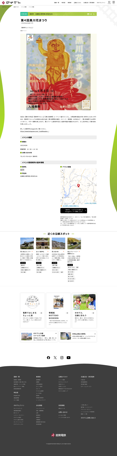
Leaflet (87, 203)
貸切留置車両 (84, 382)
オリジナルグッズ (18, 408)
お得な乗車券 (39, 384)
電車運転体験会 (17, 410)
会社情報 (39, 405)
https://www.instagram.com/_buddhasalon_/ (34, 131)
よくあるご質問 (62, 415)
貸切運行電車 (84, 384)
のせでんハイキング (63, 382)
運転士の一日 (62, 408)
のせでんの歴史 (17, 417)
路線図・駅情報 (17, 379)
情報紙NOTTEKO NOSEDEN (65, 388)
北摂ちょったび (62, 386)
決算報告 (38, 419)
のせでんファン (101, 2)
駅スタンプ (16, 413)
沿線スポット (62, 384)
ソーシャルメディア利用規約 (87, 411)
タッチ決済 (38, 393)
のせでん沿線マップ (63, 391)
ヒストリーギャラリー (19, 415)
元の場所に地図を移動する (71, 206)
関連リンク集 (84, 414)
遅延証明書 (16, 398)
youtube (68, 357)
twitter (94, 14)
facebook (91, 14)
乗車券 (69, 2)
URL (88, 14)
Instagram (62, 357)
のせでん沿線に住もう (88, 418)
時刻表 (63, 2)
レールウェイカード (41, 400)
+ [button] (62, 170)
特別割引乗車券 (39, 397)
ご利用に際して (84, 405)
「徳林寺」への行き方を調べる (73, 210)
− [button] (62, 174)
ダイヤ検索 (16, 400)
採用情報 (61, 405)
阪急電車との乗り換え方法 (20, 382)
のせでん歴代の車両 (18, 419)
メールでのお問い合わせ (64, 417)
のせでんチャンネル (18, 424)
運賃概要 (38, 379)
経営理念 (38, 415)
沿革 (37, 413)
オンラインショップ (18, 422)
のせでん (11, 2)
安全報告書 (38, 424)
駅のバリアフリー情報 (19, 386)
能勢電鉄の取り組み (41, 422)
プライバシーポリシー (86, 409)
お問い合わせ (63, 412)
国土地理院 (93, 203)
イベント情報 (23, 6)
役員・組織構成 (39, 410)
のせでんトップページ (6, 6)
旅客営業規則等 (17, 388)
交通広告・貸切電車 (89, 2)
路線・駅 (56, 2)
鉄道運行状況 (17, 395)
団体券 (37, 395)
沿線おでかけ (77, 2)
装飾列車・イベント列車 (19, 384)
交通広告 (83, 379)
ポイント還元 (39, 386)
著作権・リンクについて (86, 407)
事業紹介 (38, 417)
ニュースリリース (40, 408)
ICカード (38, 388)
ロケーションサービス (86, 386)
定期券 (37, 382)
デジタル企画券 (39, 391)
